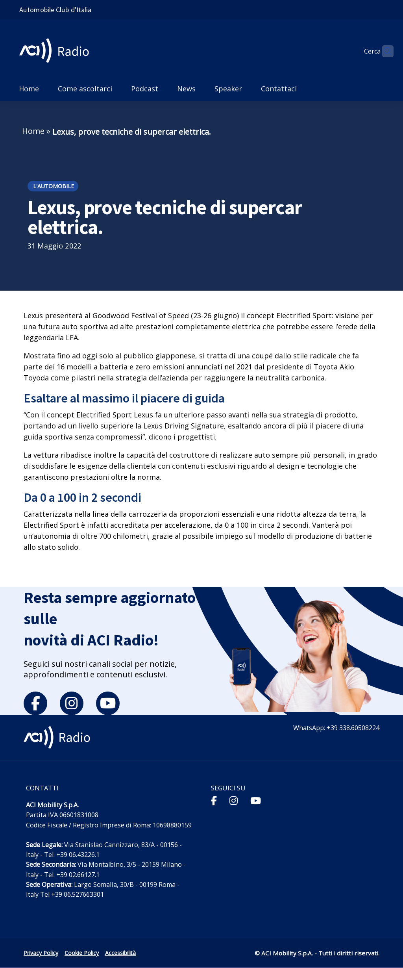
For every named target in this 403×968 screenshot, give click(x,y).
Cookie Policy (82, 953)
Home (33, 131)
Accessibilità (120, 953)
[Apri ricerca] (384, 51)
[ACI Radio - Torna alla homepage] (57, 51)
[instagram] (71, 703)
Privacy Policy (41, 953)
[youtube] (108, 703)
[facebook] (35, 703)
